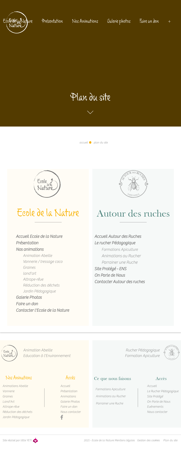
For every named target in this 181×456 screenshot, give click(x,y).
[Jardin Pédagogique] (15, 417)
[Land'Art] (14, 401)
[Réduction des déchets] (17, 412)
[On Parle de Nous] (160, 401)
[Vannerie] (15, 391)
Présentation (27, 242)
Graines (29, 267)
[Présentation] (71, 391)
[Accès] (70, 379)
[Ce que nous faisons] (112, 379)
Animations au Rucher (121, 255)
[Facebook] (62, 417)
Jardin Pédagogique (39, 291)
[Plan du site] (170, 440)
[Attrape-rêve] (14, 406)
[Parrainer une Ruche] (110, 403)
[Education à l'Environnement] (48, 356)
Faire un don (27, 303)
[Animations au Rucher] (110, 396)
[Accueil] (71, 386)
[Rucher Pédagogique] (130, 350)
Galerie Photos (29, 297)
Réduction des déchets (41, 285)
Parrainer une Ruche (120, 262)
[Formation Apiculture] (130, 356)
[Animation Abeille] (40, 350)
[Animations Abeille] (15, 386)
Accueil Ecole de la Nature (39, 236)
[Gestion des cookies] (148, 440)
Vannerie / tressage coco (42, 261)
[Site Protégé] (158, 396)
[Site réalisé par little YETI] (17, 440)
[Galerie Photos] (71, 401)
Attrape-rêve (33, 279)
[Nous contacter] (71, 412)
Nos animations (29, 249)
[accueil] (83, 142)
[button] (100, 142)
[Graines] (17, 396)
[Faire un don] (71, 406)
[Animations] (71, 396)
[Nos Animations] (18, 379)
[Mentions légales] (124, 440)
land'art (29, 273)
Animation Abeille (37, 255)
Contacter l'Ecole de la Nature (42, 310)
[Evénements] (158, 406)
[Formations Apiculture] (110, 389)
